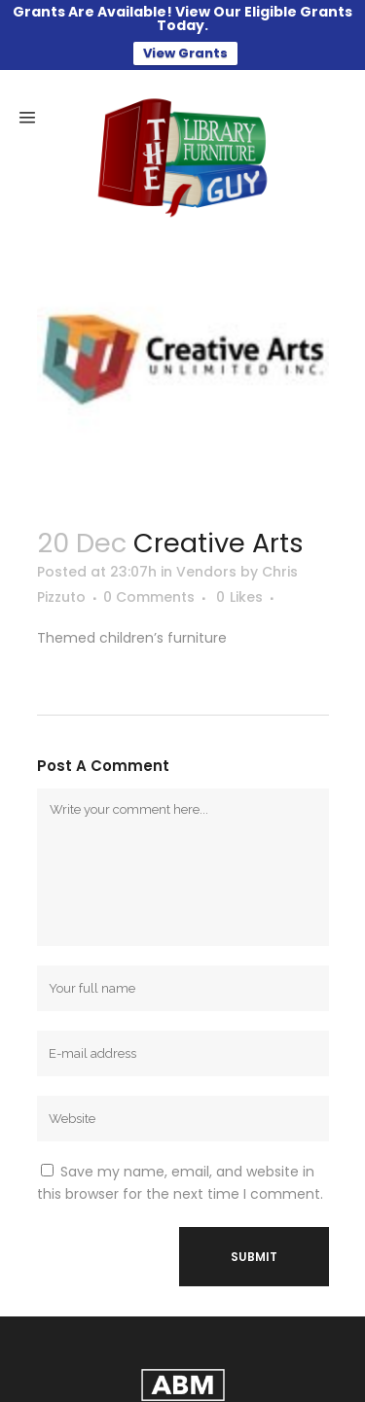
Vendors (206, 545)
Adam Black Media (251, 1387)
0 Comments (149, 570)
